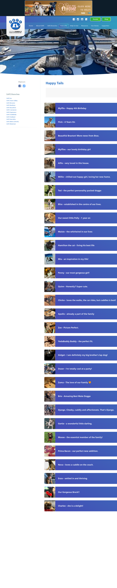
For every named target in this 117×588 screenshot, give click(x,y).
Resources (84, 26)
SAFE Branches (52, 26)
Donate (95, 19)
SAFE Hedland (10, 117)
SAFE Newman (11, 124)
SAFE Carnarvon (11, 110)
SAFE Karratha (11, 119)
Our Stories (95, 26)
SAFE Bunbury (10, 105)
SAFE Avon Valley (11, 100)
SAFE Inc (9, 98)
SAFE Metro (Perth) (12, 121)
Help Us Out (74, 26)
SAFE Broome (10, 103)
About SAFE (40, 26)
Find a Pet (63, 26)
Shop (106, 19)
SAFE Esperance (11, 112)
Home (31, 26)
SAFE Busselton (11, 107)
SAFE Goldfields (11, 114)
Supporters (105, 26)
